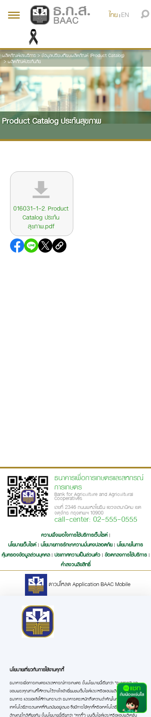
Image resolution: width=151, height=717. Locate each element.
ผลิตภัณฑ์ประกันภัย (24, 61)
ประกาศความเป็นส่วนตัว (77, 554)
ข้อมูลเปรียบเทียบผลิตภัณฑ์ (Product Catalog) (82, 55)
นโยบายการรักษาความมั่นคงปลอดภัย (76, 544)
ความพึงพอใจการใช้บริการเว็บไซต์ (75, 534)
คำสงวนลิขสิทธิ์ (76, 564)
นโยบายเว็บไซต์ (22, 544)
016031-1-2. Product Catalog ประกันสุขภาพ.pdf (40, 217)
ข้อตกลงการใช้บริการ (126, 554)
